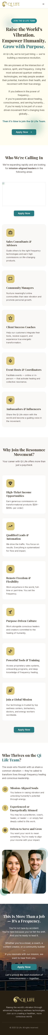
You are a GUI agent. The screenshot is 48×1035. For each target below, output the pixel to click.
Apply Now (24, 132)
